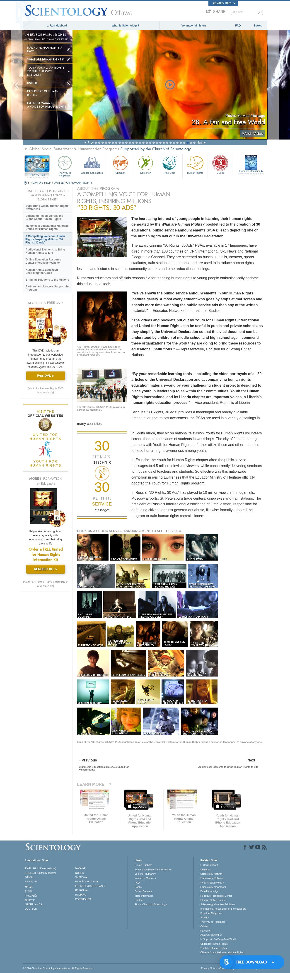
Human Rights (195, 164)
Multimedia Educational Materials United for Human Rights (47, 227)
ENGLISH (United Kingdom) (40, 873)
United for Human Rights (213, 943)
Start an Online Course (213, 900)
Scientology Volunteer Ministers (217, 904)
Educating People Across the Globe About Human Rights (44, 217)
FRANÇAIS (31, 881)
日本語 (28, 891)
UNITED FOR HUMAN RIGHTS (73, 183)
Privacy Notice (209, 968)
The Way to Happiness (64, 165)
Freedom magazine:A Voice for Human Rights (46, 105)
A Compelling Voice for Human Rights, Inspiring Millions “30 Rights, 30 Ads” (45, 239)
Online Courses (143, 891)
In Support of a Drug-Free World (218, 939)
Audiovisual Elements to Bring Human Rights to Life (45, 251)
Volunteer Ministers (193, 25)
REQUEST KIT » (45, 569)
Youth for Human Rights (213, 948)
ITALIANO (80, 894)
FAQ (238, 25)
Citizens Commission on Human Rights (222, 952)
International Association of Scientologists (223, 908)
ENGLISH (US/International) (40, 868)
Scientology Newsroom (213, 887)
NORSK (79, 873)
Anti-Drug (169, 164)
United (32, 83)
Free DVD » (45, 375)
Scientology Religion (211, 878)
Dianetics (205, 869)
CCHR (220, 164)
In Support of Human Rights (42, 93)
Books (258, 25)
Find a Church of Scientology (151, 904)
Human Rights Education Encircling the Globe (42, 271)
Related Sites (224, 3)
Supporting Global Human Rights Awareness (47, 207)
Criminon (120, 164)
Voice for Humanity (145, 873)
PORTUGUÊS (83, 899)
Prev (91, 142)
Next (200, 142)
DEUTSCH (31, 908)
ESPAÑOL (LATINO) (86, 881)
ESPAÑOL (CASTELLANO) (90, 886)
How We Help (37, 174)
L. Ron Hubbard (57, 25)
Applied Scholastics (91, 164)
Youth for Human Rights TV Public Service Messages (45, 71)
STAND (204, 917)
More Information (144, 895)
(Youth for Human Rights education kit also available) (45, 584)
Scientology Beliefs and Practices (153, 869)
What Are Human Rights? (46, 60)
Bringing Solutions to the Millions (47, 279)
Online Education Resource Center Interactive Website (43, 261)
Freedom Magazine (251, 172)
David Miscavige (209, 891)
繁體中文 (30, 900)
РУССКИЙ (31, 895)
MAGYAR (80, 868)
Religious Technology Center (216, 895)
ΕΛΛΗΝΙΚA (81, 890)
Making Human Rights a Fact (44, 49)
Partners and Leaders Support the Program (47, 288)
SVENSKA (81, 877)
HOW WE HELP (41, 183)
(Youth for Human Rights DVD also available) (45, 390)
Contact (139, 900)
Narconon (145, 164)
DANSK (29, 877)
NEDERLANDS (33, 904)
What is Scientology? (125, 25)
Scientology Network (211, 873)
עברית (29, 886)
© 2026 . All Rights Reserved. (58, 968)
